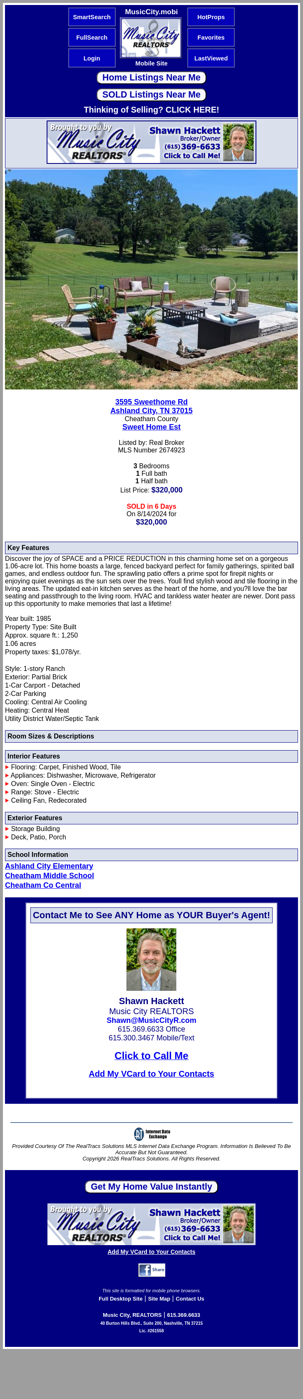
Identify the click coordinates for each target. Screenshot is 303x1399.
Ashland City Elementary (49, 866)
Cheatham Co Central (43, 885)
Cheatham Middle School (49, 876)
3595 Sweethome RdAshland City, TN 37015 (151, 406)
